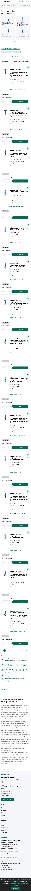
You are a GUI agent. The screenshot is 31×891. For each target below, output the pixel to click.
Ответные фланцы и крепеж (8, 855)
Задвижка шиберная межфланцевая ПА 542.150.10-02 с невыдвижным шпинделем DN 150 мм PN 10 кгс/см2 (18, 379)
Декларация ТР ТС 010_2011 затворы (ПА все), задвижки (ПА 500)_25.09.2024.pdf (16, 670)
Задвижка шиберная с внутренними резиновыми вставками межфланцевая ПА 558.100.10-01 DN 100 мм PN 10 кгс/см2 (18, 153)
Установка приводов (6, 853)
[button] (14, 41)
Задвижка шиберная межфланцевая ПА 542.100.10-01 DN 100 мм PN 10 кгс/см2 (18, 191)
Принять (15, 888)
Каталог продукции (11, 5)
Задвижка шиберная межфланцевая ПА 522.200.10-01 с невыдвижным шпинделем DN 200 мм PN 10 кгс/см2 (18, 341)
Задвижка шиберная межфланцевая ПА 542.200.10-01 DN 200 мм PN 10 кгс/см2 (18, 536)
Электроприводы (5, 865)
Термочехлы (4, 861)
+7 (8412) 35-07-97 (6, 793)
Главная (3, 5)
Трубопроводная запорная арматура (11, 840)
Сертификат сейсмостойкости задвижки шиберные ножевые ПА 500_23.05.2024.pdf (16, 659)
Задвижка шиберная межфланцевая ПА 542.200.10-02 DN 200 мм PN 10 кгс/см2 (19, 458)
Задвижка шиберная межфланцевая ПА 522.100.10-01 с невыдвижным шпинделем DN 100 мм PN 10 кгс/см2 (18, 303)
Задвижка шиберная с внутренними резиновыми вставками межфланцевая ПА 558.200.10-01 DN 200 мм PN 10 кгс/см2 (18, 113)
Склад (3, 815)
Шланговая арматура (6, 846)
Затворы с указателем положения (9, 857)
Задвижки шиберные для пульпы (11, 48)
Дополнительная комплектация (9, 851)
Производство (5, 813)
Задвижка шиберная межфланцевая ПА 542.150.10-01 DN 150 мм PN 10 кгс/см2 (18, 228)
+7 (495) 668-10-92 (6, 791)
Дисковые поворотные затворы (9, 842)
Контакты (4, 832)
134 (23, 650)
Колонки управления (6, 869)
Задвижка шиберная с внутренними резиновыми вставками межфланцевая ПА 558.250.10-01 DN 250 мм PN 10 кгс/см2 (18, 574)
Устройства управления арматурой (10, 863)
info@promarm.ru (6, 795)
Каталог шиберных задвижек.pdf (13, 674)
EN (28, 1)
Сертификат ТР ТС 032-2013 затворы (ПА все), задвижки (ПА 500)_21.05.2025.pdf (16, 664)
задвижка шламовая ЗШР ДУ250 (11, 52)
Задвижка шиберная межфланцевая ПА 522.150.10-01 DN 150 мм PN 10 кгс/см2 (18, 265)
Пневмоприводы (5, 867)
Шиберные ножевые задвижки (9, 844)
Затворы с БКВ (5, 859)
